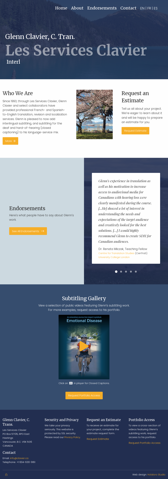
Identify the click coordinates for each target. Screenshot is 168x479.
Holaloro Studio (156, 474)
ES (156, 8)
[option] (126, 218)
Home (61, 8)
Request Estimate (135, 131)
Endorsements (102, 8)
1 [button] (116, 271)
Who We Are (18, 93)
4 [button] (131, 271)
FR (149, 8)
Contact (128, 8)
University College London (114, 257)
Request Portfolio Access (84, 395)
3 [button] (126, 271)
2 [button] (121, 271)
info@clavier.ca (19, 458)
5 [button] (135, 271)
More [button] (10, 141)
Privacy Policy (72, 437)
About (77, 8)
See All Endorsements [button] (28, 231)
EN (142, 8)
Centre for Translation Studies (116, 253)
